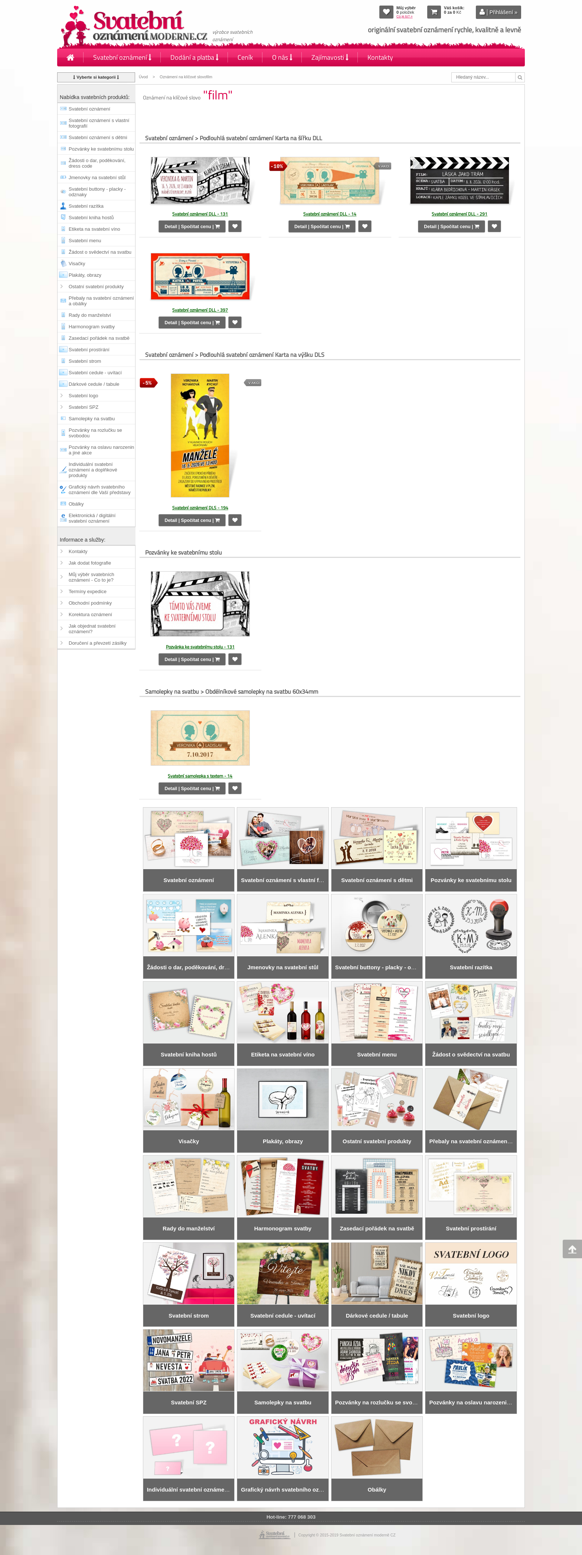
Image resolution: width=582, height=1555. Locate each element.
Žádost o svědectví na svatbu (100, 252)
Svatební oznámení (122, 57)
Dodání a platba (194, 57)
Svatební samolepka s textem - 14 (200, 775)
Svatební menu (85, 240)
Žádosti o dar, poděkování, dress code (97, 163)
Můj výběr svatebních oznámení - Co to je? (91, 577)
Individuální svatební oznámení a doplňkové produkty (93, 469)
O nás (282, 57)
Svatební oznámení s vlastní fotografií (99, 123)
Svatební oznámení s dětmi (98, 137)
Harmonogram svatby (92, 326)
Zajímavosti (330, 57)
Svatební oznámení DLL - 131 (200, 213)
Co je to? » (404, 16)
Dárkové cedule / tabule (94, 384)
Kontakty (380, 57)
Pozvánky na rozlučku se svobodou (95, 432)
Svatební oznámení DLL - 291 (459, 213)
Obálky (76, 504)
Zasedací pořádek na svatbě (99, 338)
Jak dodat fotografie (90, 563)
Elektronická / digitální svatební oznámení (92, 518)
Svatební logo (83, 395)
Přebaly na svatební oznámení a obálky (101, 300)
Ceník (245, 57)
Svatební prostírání (89, 349)
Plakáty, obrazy (85, 275)
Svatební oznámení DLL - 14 (329, 213)
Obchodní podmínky (90, 603)
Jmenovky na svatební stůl (97, 177)
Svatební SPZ (83, 407)
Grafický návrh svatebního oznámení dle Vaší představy (100, 489)
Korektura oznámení (90, 614)
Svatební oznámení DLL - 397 (200, 309)
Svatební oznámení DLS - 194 (200, 507)
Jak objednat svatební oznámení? (92, 628)
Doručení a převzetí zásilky (98, 643)
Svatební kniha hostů (91, 217)
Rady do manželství (90, 315)
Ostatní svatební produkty (96, 286)
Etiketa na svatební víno (94, 229)
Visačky (77, 263)
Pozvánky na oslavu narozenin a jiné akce (101, 450)
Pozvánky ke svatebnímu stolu (101, 149)
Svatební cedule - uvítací (95, 372)
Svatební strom (85, 361)
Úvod (143, 77)
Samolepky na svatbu (92, 418)
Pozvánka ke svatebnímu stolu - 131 (200, 646)
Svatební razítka (86, 206)
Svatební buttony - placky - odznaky (97, 191)
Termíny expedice (88, 591)
